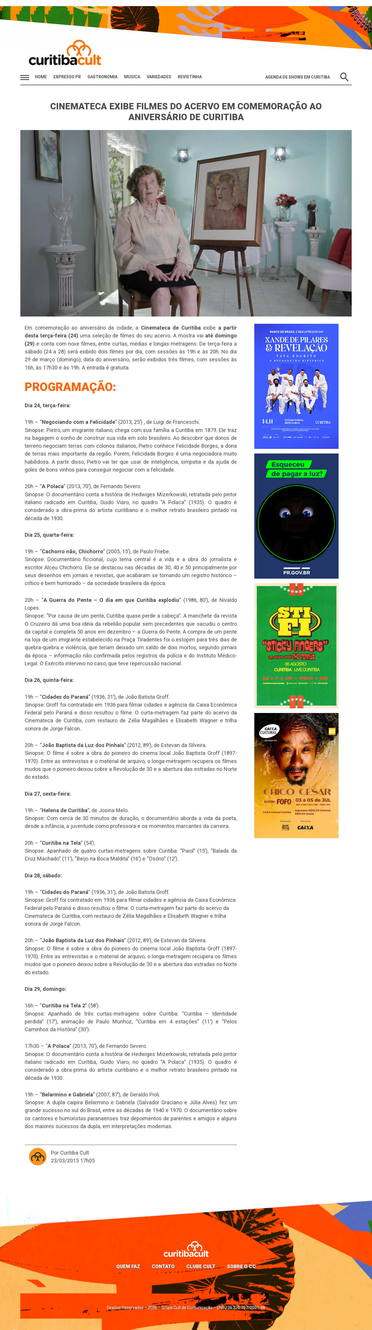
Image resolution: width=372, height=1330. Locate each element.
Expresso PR (67, 76)
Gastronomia (102, 76)
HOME (41, 76)
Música (132, 76)
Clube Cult (200, 1266)
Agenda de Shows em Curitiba (297, 77)
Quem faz (128, 1266)
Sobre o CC (241, 1266)
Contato (163, 1266)
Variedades (159, 76)
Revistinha (190, 76)
